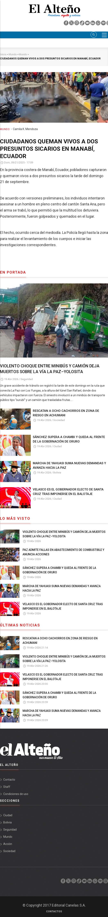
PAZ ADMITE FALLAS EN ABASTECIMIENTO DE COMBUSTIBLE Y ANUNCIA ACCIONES (63, 552)
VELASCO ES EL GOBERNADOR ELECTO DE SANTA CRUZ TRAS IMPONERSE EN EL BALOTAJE (68, 492)
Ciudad (57, 446)
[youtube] (87, 24)
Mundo (5, 129)
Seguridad (26, 379)
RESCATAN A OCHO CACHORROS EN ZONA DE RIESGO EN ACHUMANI (66, 413)
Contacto (9, 779)
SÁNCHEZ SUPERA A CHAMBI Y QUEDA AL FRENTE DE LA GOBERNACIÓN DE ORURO (69, 439)
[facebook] (66, 24)
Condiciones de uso (15, 794)
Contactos (54, 911)
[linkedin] (93, 24)
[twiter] (71, 24)
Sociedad (59, 420)
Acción (7, 844)
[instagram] (77, 24)
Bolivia (57, 472)
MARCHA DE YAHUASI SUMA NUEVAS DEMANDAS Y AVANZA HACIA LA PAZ (69, 465)
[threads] (105, 882)
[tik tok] (82, 24)
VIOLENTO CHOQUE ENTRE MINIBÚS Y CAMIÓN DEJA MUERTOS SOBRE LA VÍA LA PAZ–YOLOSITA (49, 368)
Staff (6, 786)
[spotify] (103, 24)
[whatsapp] (98, 24)
